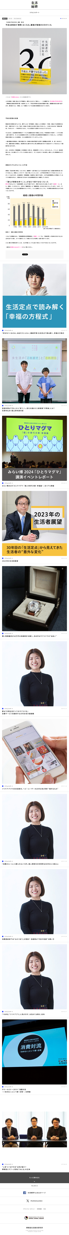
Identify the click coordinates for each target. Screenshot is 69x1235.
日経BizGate (15, 97)
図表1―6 (56, 184)
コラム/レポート (34, 12)
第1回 (7, 184)
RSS (44, 1209)
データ (10, 18)
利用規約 (39, 1209)
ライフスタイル (17, 18)
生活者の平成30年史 (56, 101)
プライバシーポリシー (29, 1209)
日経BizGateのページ (16, 247)
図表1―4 (36, 236)
